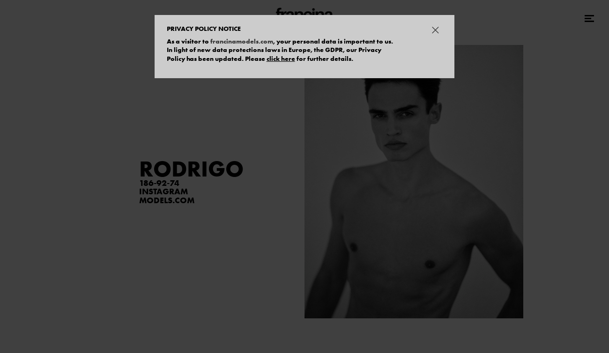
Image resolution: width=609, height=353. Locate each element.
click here (281, 58)
